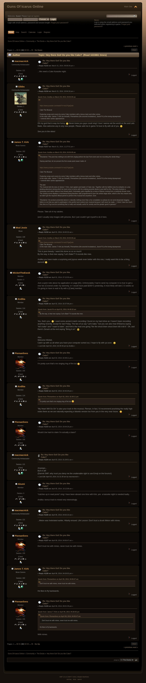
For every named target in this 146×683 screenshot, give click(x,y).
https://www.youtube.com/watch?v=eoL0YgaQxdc (57, 106)
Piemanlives (21, 353)
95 (32, 50)
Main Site (128, 7)
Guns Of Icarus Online (25, 6)
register (36, 16)
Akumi (21, 484)
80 (17, 50)
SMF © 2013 (72, 677)
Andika (21, 299)
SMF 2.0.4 (63, 677)
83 (25, 50)
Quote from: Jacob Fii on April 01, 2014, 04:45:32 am (57, 309)
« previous (128, 46)
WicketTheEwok (21, 272)
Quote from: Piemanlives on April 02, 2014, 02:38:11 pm (58, 397)
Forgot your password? (60, 23)
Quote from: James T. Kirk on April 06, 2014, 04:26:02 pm (58, 612)
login (29, 16)
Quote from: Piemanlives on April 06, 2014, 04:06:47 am (58, 579)
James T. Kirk (21, 142)
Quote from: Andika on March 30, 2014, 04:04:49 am (57, 97)
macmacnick (21, 61)
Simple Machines (83, 677)
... (15, 50)
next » (135, 46)
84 (28, 50)
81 (20, 50)
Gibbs (21, 86)
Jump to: (116, 660)
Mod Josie (21, 227)
